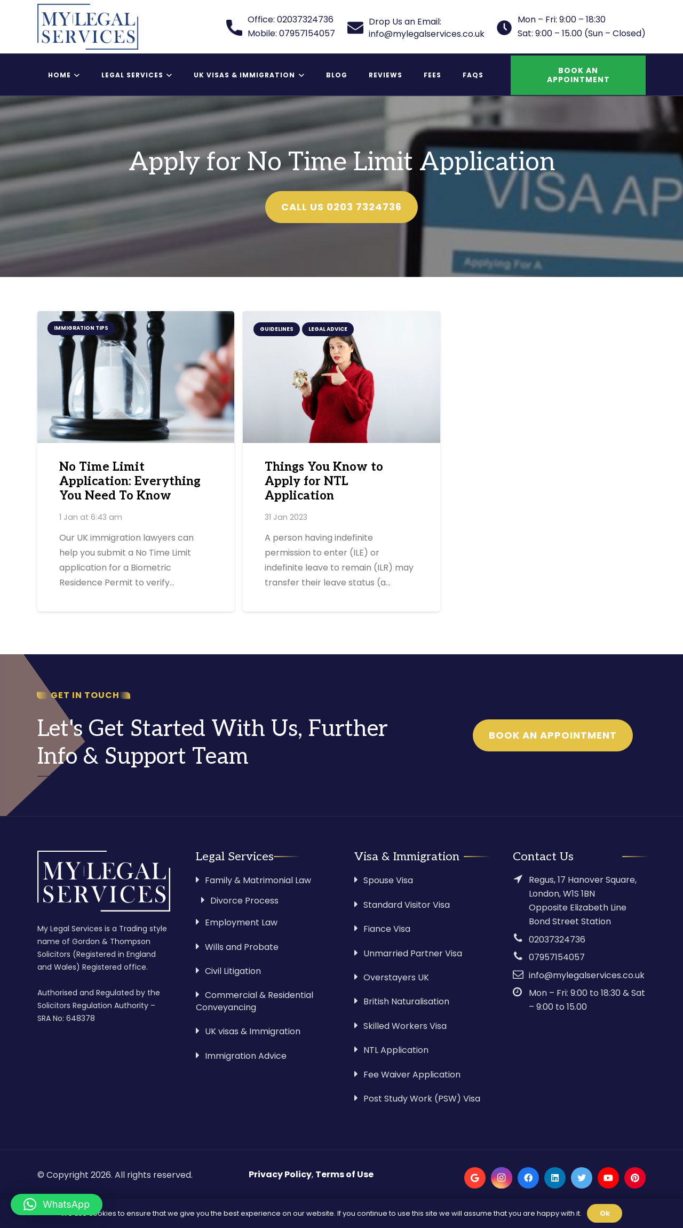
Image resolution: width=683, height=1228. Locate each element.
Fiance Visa (386, 929)
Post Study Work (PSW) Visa (421, 1098)
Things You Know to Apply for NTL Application (324, 481)
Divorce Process (244, 900)
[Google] (475, 1178)
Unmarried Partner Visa (412, 953)
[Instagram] (501, 1178)
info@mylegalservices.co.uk (587, 975)
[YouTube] (608, 1178)
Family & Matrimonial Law (258, 880)
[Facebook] (528, 1178)
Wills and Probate (242, 947)
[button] (56, 1204)
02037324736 (557, 939)
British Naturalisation (406, 1001)
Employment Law (241, 922)
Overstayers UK (396, 977)
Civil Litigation (233, 971)
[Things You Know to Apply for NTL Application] (341, 376)
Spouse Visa (388, 880)
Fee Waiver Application (411, 1074)
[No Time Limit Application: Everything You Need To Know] (135, 376)
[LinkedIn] (555, 1178)
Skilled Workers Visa (405, 1026)
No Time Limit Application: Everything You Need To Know (130, 481)
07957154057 (557, 957)
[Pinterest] (635, 1178)
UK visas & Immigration (252, 1031)
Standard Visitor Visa (406, 905)
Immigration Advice (246, 1056)
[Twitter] (581, 1178)
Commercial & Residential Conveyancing (254, 1001)
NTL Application (395, 1050)
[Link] (87, 27)
